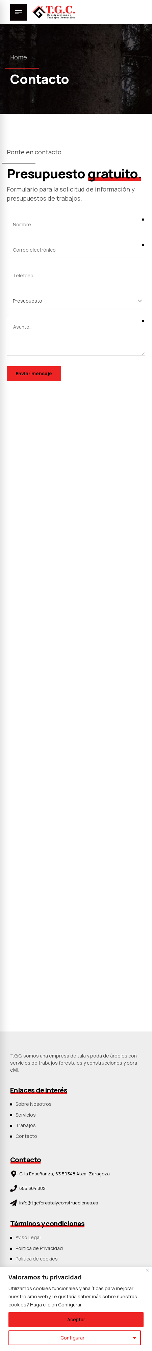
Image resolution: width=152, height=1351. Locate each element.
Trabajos (26, 1125)
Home (18, 57)
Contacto (26, 1136)
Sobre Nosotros (34, 1104)
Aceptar (76, 1319)
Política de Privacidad (39, 1248)
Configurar (72, 1337)
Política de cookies (37, 1258)
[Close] (147, 1270)
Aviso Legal (28, 1237)
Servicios (26, 1115)
